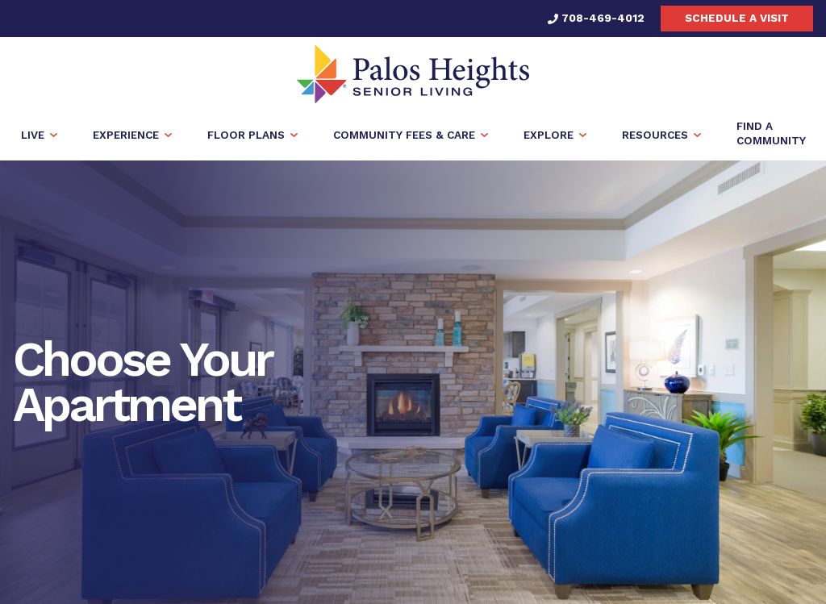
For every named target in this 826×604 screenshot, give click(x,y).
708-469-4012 (596, 17)
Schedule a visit (737, 17)
